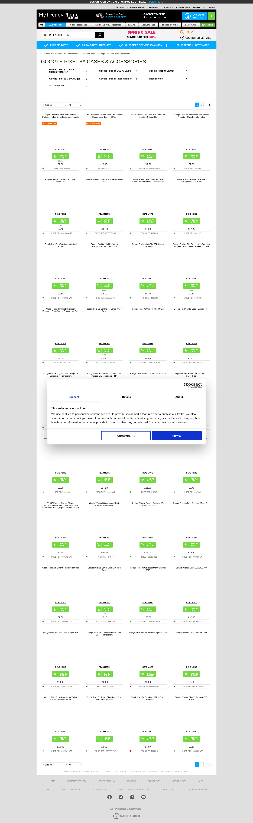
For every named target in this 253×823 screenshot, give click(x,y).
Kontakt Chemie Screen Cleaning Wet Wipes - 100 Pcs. (148, 504)
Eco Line (209, 25)
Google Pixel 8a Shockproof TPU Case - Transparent (148, 698)
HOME (52, 781)
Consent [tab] (74, 396)
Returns (120, 8)
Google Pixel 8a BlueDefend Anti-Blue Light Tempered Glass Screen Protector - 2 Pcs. (191, 245)
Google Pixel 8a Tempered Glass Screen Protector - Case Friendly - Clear (191, 116)
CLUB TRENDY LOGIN (157, 17)
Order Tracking (156, 14)
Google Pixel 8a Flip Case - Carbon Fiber (191, 309)
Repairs (131, 25)
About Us (153, 8)
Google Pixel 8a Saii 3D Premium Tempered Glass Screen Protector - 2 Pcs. (61, 310)
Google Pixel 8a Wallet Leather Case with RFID (148, 569)
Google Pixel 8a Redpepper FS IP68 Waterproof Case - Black (191, 180)
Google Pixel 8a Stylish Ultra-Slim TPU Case (104, 569)
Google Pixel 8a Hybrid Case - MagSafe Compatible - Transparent (60, 375)
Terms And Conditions (196, 790)
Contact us (167, 790)
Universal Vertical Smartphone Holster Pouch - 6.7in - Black (104, 504)
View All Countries (70, 790)
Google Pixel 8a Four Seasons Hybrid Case (148, 632)
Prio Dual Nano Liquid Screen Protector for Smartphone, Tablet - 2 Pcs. (104, 116)
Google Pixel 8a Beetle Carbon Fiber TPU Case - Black (191, 375)
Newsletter (199, 8)
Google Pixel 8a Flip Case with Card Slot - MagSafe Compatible (148, 116)
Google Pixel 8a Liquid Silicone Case (191, 632)
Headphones (156, 79)
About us (131, 781)
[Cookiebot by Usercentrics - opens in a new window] (186, 385)
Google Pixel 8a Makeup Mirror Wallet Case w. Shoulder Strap (60, 698)
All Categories (55, 25)
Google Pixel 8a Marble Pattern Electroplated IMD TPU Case (104, 245)
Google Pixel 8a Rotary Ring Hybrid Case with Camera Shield (104, 698)
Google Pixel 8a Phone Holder (115, 79)
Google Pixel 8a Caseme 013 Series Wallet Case (104, 180)
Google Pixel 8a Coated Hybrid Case (148, 309)
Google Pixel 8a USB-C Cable (115, 71)
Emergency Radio (170, 25)
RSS (47, 790)
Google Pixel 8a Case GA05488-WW (191, 568)
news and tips (99, 790)
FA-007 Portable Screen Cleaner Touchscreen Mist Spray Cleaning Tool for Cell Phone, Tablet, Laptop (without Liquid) (61, 505)
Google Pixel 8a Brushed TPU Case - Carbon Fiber (61, 180)
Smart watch (191, 25)
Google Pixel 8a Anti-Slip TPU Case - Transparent (148, 245)
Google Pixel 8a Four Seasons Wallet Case (191, 503)
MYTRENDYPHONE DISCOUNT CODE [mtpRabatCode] (134, 790)
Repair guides (183, 8)
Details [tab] (126, 396)
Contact (212, 8)
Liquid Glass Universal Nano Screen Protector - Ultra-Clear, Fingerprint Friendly (60, 116)
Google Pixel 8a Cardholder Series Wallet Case (104, 310)
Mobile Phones (148, 25)
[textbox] (72, 35)
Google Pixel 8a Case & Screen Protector (62, 70)
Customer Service (136, 8)
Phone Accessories (78, 25)
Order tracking (107, 781)
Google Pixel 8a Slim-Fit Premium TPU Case (191, 698)
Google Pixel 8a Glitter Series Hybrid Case (60, 568)
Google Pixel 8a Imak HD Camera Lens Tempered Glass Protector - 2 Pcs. (104, 375)
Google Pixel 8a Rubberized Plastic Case (148, 374)
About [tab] (179, 396)
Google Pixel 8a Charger (162, 71)
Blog (201, 781)
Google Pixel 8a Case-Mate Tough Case (60, 632)
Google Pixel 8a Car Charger (64, 79)
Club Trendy (167, 8)
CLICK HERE (156, 2)
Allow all (176, 435)
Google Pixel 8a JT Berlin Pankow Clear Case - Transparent (104, 633)
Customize (126, 435)
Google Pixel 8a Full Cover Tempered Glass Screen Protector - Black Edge (148, 180)
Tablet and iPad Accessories (108, 25)
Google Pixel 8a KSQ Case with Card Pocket (61, 245)
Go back (46, 54)
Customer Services (76, 781)
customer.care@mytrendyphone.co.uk (169, 772)
